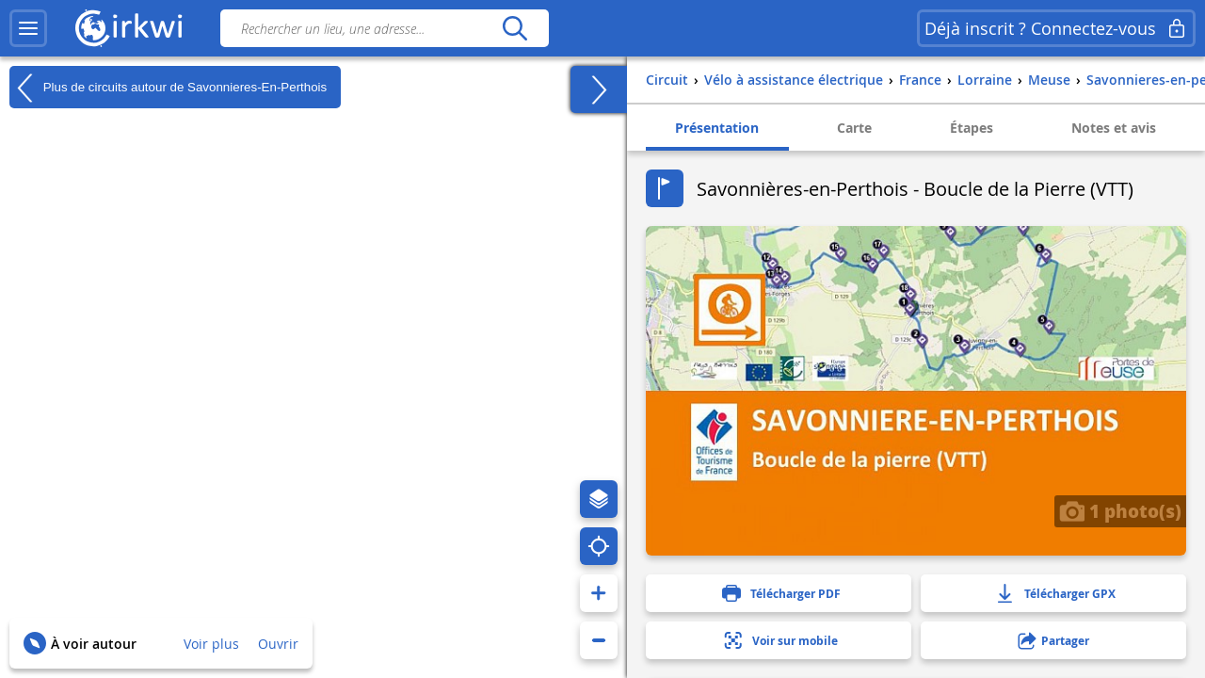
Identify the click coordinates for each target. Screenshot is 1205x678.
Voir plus (211, 644)
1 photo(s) (1120, 510)
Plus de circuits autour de (168, 88)
